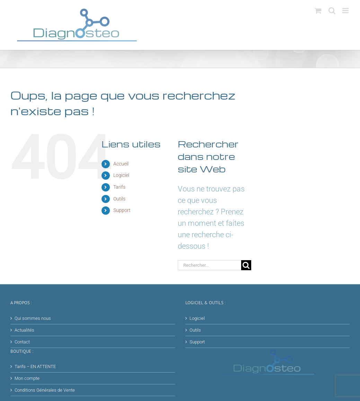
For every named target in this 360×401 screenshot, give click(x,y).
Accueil (121, 164)
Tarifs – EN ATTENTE (35, 366)
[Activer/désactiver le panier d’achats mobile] (318, 10)
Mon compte (27, 378)
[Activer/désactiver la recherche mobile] (331, 10)
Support (122, 210)
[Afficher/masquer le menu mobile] (346, 10)
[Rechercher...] (209, 265)
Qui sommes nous (33, 318)
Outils (119, 199)
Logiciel (121, 175)
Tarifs (119, 187)
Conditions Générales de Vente (45, 390)
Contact (22, 342)
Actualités (24, 330)
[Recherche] (246, 265)
